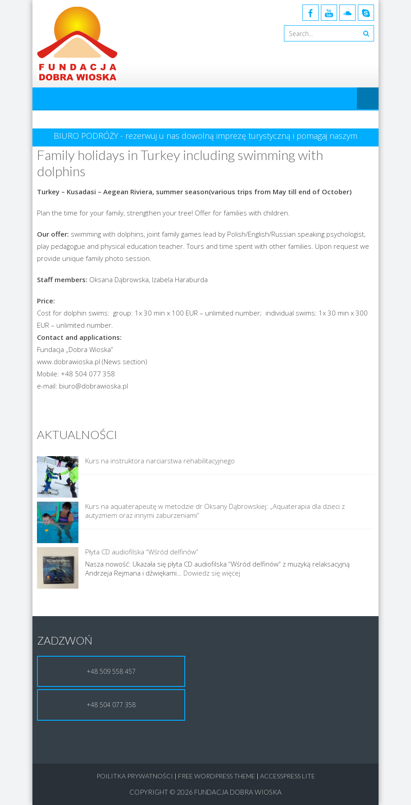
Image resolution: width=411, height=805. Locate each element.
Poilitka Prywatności (134, 776)
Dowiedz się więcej (211, 572)
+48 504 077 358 (111, 704)
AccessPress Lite (287, 776)
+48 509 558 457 (111, 671)
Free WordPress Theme (216, 776)
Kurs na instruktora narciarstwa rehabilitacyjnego (160, 460)
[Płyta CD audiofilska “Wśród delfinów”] (57, 568)
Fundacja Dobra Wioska (238, 792)
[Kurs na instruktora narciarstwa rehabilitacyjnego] (57, 477)
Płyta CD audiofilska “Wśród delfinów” (141, 551)
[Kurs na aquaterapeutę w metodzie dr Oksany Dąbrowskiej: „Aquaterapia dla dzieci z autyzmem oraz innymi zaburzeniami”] (57, 523)
